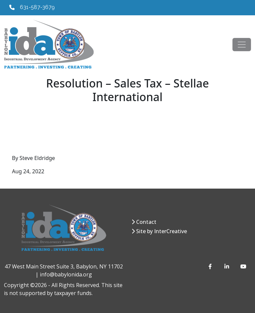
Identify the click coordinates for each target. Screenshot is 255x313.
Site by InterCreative (161, 231)
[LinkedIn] (227, 266)
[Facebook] (211, 266)
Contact (146, 222)
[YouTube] (243, 266)
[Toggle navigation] (241, 44)
